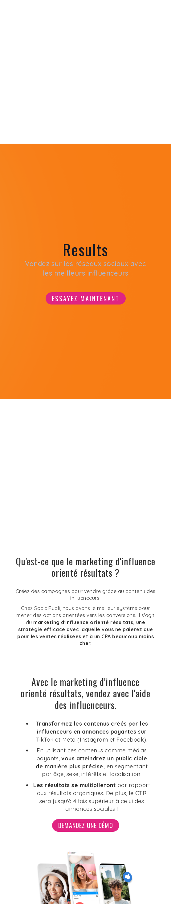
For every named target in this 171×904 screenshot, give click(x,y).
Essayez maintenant (86, 298)
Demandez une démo (85, 825)
